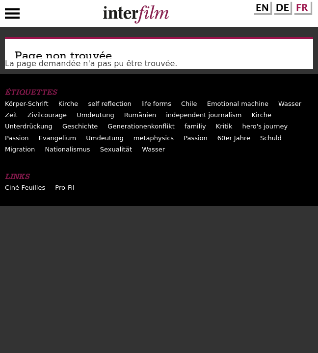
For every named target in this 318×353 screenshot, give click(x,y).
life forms (156, 103)
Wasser (289, 103)
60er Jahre (233, 138)
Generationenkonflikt (140, 126)
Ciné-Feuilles (25, 187)
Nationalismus (67, 149)
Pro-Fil (64, 187)
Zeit (11, 115)
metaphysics (153, 138)
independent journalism (203, 115)
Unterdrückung (29, 126)
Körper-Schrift (27, 103)
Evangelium (58, 138)
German (282, 6)
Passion (17, 138)
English (261, 6)
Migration (20, 149)
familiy (195, 126)
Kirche (68, 103)
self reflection (109, 103)
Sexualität (116, 149)
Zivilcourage (47, 115)
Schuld (271, 138)
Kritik (224, 126)
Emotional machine (237, 103)
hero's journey (265, 126)
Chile (189, 103)
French (302, 6)
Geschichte (80, 126)
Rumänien (140, 115)
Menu (12, 15)
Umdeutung (95, 115)
